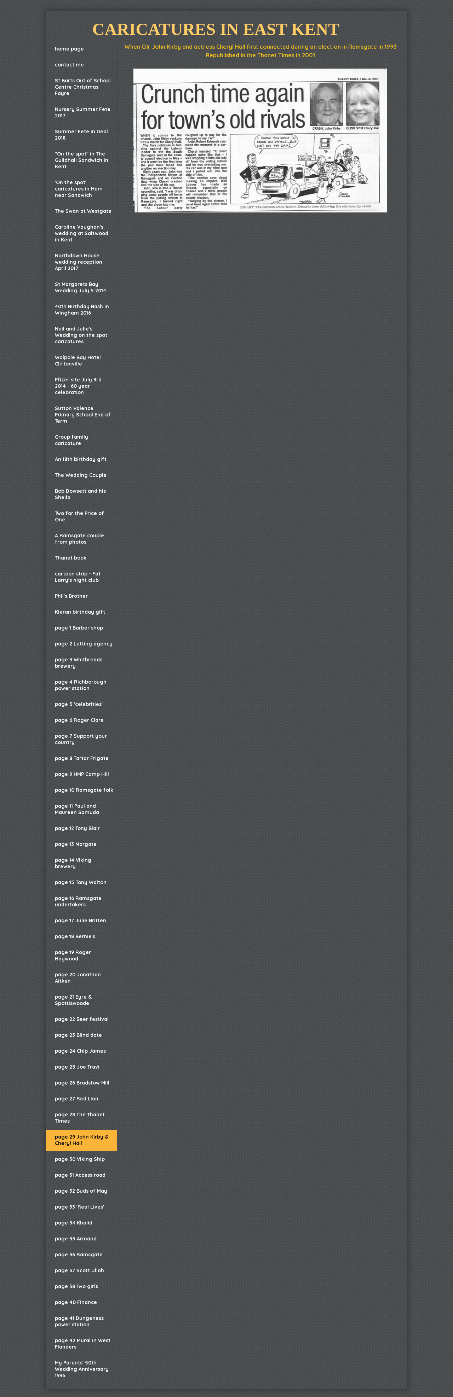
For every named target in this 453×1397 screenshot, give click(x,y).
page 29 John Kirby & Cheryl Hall (81, 1140)
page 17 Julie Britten (80, 920)
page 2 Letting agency (84, 644)
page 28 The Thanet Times (80, 1117)
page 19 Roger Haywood (73, 955)
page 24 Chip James (80, 1051)
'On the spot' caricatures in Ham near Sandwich (79, 188)
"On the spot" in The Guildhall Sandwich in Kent (81, 160)
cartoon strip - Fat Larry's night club (78, 577)
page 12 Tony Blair (77, 828)
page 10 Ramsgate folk (84, 790)
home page (69, 49)
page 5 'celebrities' (79, 704)
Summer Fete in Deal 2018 (81, 134)
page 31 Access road (80, 1175)
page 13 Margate (76, 844)
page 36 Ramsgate (79, 1254)
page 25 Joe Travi (77, 1067)
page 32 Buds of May (81, 1191)
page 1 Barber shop (79, 628)
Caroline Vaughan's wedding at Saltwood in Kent (81, 233)
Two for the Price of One (79, 516)
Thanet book (70, 558)
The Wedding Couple (81, 475)
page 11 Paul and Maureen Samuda (77, 809)
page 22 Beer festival (82, 1019)
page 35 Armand (76, 1238)
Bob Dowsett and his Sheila (80, 494)
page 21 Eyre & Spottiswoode (73, 1000)
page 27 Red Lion (76, 1098)
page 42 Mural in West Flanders (82, 1343)
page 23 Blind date (78, 1035)
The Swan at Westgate (83, 211)
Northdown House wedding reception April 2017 (78, 261)
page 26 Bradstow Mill (82, 1083)
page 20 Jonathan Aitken (78, 977)
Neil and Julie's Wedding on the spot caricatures (81, 335)
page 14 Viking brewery (73, 863)
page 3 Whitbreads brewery (78, 662)
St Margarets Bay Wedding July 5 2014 (80, 287)
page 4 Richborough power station (81, 685)
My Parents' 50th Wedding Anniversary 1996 (82, 1369)
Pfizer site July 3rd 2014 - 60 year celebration (78, 386)
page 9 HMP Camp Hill (82, 774)
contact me (69, 65)
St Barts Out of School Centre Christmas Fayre (83, 87)
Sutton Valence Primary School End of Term (83, 414)
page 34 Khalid (73, 1223)
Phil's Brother (71, 596)
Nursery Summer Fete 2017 (82, 112)
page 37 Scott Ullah (79, 1270)
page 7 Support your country (81, 739)
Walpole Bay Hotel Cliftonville (78, 360)
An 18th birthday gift (81, 459)
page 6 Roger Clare (79, 720)
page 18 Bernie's (75, 936)
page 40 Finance (76, 1302)
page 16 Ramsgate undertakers (78, 901)
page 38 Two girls (76, 1286)
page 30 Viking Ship (80, 1159)
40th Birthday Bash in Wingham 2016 (82, 309)
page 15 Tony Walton (81, 882)
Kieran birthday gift (80, 612)
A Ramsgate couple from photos (79, 538)
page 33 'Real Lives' (79, 1207)
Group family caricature (71, 440)
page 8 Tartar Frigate (82, 758)
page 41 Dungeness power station (79, 1321)
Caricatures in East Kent (215, 29)
